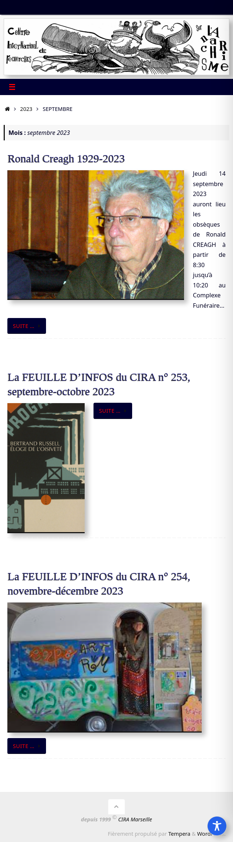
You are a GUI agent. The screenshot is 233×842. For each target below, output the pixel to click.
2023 (26, 108)
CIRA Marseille (135, 819)
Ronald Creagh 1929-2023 (65, 159)
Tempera (179, 833)
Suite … (28, 325)
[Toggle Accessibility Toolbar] (216, 825)
